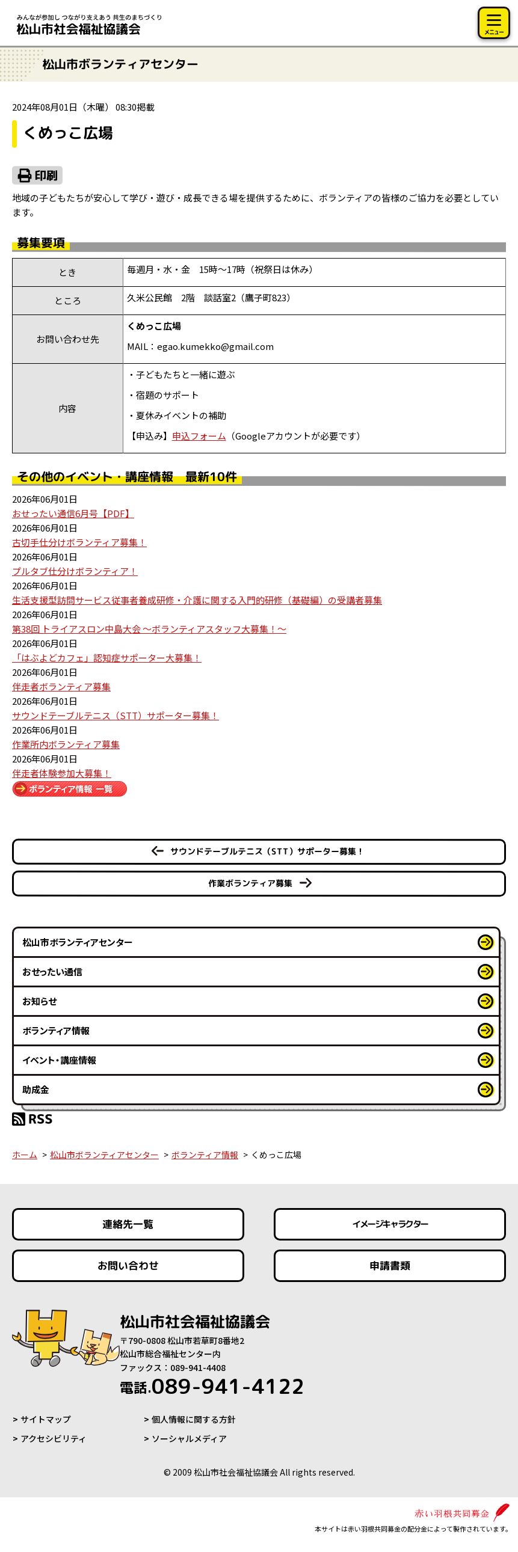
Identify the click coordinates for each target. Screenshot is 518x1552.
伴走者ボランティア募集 (61, 686)
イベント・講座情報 (59, 1060)
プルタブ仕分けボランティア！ (75, 571)
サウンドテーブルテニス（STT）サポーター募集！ (115, 715)
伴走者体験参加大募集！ (61, 773)
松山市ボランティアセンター (77, 942)
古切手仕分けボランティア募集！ (79, 542)
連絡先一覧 (127, 1224)
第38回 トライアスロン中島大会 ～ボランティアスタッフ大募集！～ (149, 628)
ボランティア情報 (56, 1030)
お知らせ (39, 1001)
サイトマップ (45, 1419)
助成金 (35, 1089)
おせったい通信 (52, 971)
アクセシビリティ (53, 1438)
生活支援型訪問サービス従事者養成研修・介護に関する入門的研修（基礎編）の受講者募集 (197, 600)
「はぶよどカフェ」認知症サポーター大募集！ (107, 657)
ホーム (24, 1155)
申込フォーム (199, 435)
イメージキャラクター (390, 1224)
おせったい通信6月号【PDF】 (73, 513)
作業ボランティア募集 (250, 883)
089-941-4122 (212, 1386)
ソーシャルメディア (189, 1438)
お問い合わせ (128, 1265)
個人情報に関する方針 (194, 1419)
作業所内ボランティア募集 (66, 744)
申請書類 (389, 1265)
